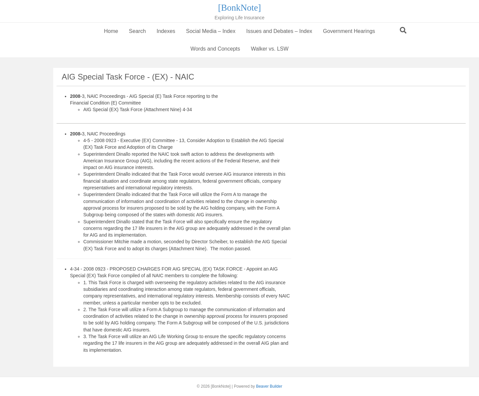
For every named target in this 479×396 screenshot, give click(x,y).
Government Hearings (349, 31)
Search (137, 31)
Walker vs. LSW (269, 49)
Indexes (166, 31)
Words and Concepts (215, 49)
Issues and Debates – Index (279, 31)
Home (111, 31)
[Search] (403, 30)
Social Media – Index (211, 31)
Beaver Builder (269, 386)
